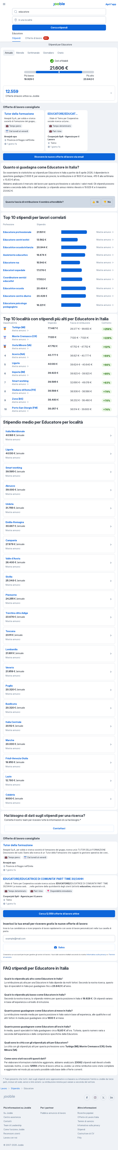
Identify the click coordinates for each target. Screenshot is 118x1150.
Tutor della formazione (19, 113)
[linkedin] (111, 1097)
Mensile (20, 52)
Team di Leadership (12, 1125)
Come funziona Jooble (14, 1129)
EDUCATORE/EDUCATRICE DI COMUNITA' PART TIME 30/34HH (63, 114)
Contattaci (59, 828)
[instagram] (95, 1097)
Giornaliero (48, 52)
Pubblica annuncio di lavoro (53, 1113)
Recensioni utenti (12, 1133)
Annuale (9, 52)
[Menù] (4, 4)
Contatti (8, 1121)
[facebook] (87, 1097)
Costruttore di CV (86, 1133)
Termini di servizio (86, 1121)
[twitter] (103, 1097)
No (107, 202)
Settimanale (34, 52)
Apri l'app (111, 4)
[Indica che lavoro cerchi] (59, 11)
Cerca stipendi (59, 27)
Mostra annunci (105, 232)
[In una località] (59, 19)
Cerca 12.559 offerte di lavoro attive (59, 913)
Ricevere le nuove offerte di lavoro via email (59, 156)
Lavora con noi (10, 1137)
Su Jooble (8, 1113)
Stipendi (81, 1129)
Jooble (20, 1145)
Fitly (80, 1137)
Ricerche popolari (85, 1113)
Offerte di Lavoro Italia (88, 1117)
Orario (60, 52)
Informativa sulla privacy (96, 954)
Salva (59, 947)
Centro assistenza (12, 1117)
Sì (95, 202)
